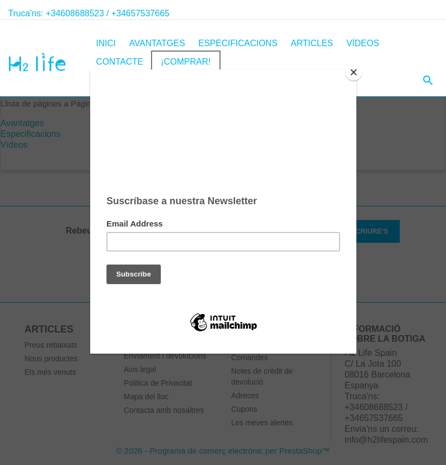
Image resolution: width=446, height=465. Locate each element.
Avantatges (157, 43)
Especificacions (238, 43)
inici (106, 43)
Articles (312, 43)
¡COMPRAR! (186, 61)
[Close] (354, 72)
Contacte (119, 61)
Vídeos (363, 43)
